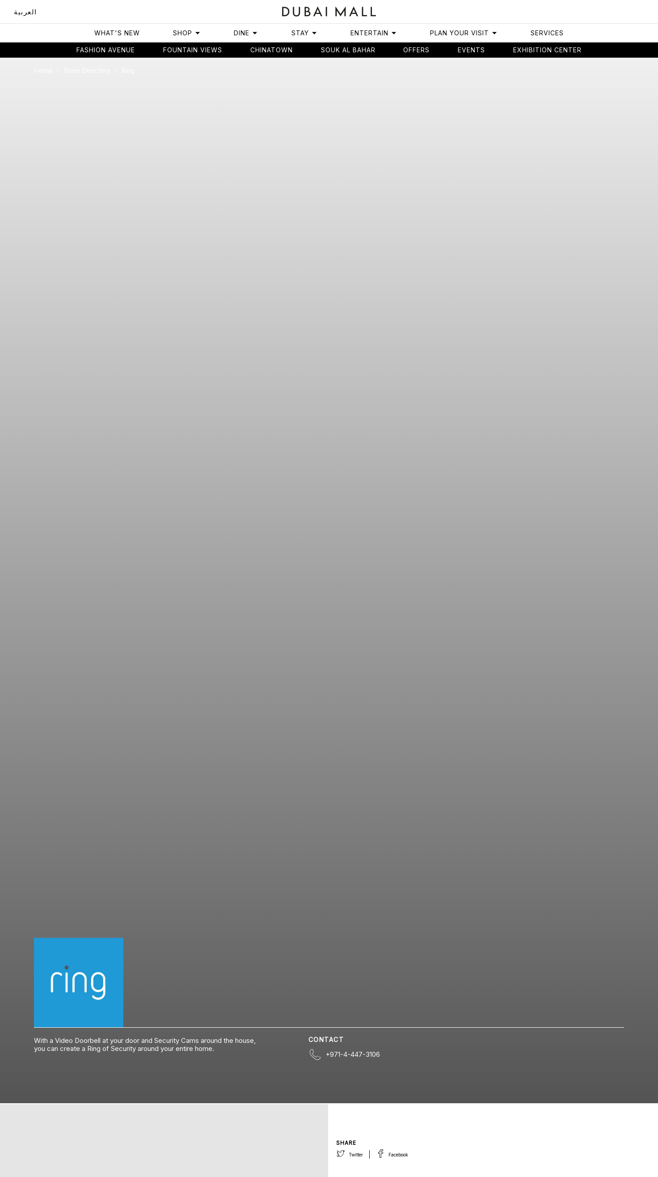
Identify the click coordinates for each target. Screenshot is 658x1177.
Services (547, 33)
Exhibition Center (547, 50)
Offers (416, 50)
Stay (304, 33)
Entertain (373, 33)
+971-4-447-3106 (352, 1054)
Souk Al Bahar (348, 50)
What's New (117, 33)
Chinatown (271, 50)
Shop (187, 33)
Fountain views (192, 50)
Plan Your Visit (464, 33)
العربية (25, 12)
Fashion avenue (105, 50)
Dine (246, 33)
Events (471, 50)
